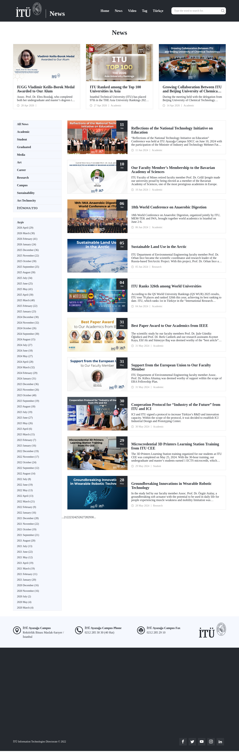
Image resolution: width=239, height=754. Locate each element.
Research (23, 177)
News (118, 11)
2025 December (28, 250)
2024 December (28, 317)
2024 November (28, 322)
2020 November (28, 591)
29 (89, 517)
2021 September (28, 535)
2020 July (24, 596)
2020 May (24, 602)
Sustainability (26, 192)
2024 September (28, 333)
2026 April (25, 227)
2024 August (26, 339)
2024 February (27, 373)
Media (21, 154)
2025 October (26, 261)
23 (71, 517)
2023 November (28, 389)
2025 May (25, 289)
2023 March (26, 434)
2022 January (26, 512)
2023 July (24, 412)
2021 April (25, 563)
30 (92, 517)
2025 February (27, 306)
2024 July (24, 345)
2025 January (26, 311)
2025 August (26, 272)
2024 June (25, 350)
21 (65, 517)
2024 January (26, 378)
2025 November (28, 255)
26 (80, 517)
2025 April (25, 294)
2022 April (25, 496)
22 (68, 517)
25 (77, 517)
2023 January (26, 445)
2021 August (26, 540)
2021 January (26, 579)
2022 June (25, 484)
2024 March (26, 367)
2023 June (25, 417)
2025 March (26, 300)
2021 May (25, 557)
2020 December (28, 585)
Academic (23, 131)
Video (132, 11)
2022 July (24, 479)
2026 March (26, 233)
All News (22, 124)
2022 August (26, 473)
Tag (144, 11)
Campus (22, 185)
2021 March (26, 568)
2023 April (24, 428)
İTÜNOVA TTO (27, 208)
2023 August (26, 406)
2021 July (24, 546)
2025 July (24, 278)
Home (105, 11)
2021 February (27, 574)
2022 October (26, 462)
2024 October (26, 328)
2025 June (25, 283)
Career (21, 170)
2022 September (28, 468)
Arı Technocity (26, 200)
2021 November (28, 523)
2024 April (25, 361)
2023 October (26, 395)
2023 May (25, 423)
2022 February (26, 507)
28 (86, 517)
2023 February (26, 440)
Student (22, 139)
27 (83, 517)
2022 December (28, 451)
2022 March (26, 501)
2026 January (26, 244)
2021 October (26, 529)
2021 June (25, 551)
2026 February (27, 238)
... (63, 517)
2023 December (28, 384)
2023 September (28, 401)
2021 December (28, 518)
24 (74, 517)
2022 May (25, 490)
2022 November (28, 456)
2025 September (28, 266)
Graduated (24, 147)
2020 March (25, 607)
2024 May (25, 356)
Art (19, 162)
